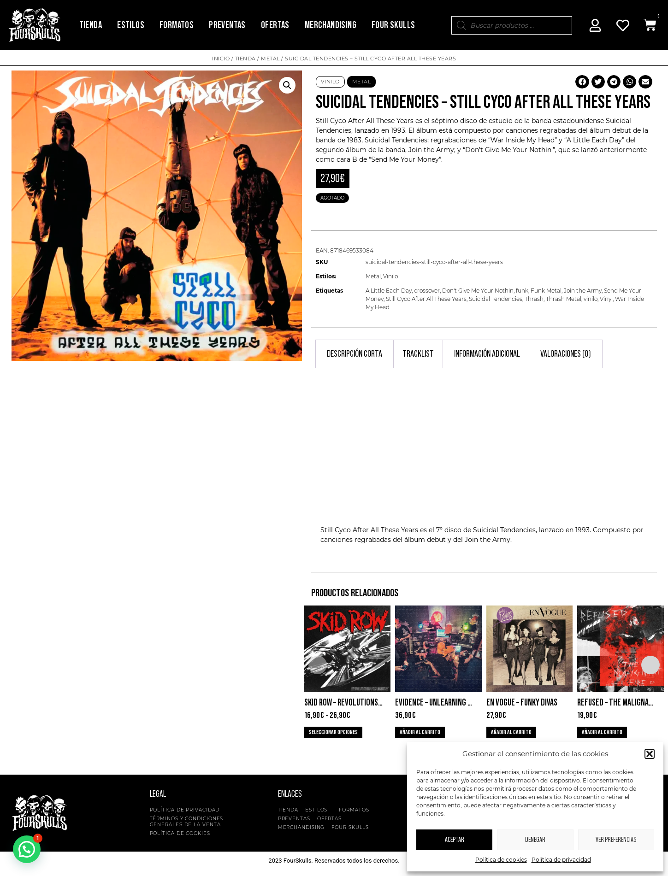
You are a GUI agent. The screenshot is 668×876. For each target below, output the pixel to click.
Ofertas (275, 25)
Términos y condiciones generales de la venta (187, 822)
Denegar (535, 839)
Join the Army (583, 290)
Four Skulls (393, 25)
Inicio (221, 58)
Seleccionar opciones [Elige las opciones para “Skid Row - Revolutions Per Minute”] (333, 732)
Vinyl (606, 298)
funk (522, 290)
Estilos (130, 25)
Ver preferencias (616, 839)
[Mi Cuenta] (595, 25)
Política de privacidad (561, 859)
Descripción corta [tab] (354, 354)
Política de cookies (501, 859)
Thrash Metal (563, 298)
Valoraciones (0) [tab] (565, 354)
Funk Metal (546, 290)
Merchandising (330, 25)
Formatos (177, 25)
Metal (270, 58)
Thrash (534, 298)
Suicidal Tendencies (396, 140)
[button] (649, 753)
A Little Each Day (389, 290)
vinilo (590, 298)
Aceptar (454, 839)
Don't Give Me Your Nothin (478, 290)
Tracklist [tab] (418, 354)
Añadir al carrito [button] (420, 732)
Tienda (90, 25)
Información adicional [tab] (487, 354)
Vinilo (330, 81)
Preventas (227, 25)
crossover (427, 290)
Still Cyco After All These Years (365, 121)
